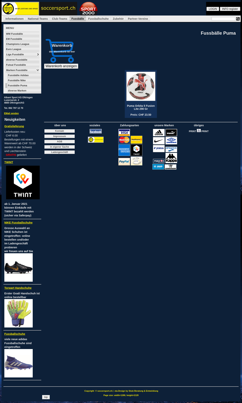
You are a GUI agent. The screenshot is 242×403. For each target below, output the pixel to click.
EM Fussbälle (13, 38)
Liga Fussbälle (14, 54)
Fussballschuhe (98, 18)
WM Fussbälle (14, 33)
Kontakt (59, 131)
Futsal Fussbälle (15, 64)
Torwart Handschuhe (18, 287)
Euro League (13, 49)
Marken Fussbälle (16, 70)
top (45, 397)
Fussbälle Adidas (18, 75)
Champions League (17, 44)
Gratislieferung (14, 126)
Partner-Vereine (138, 18)
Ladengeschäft (59, 152)
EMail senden (11, 113)
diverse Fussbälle (16, 59)
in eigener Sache (59, 147)
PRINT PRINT (200, 131)
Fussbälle (77, 18)
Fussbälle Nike (16, 80)
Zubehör (118, 18)
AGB (59, 141)
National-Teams (38, 18)
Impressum (59, 136)
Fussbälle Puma (17, 85)
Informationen (14, 18)
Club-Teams (59, 18)
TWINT (8, 162)
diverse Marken (16, 90)
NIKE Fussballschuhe (18, 222)
